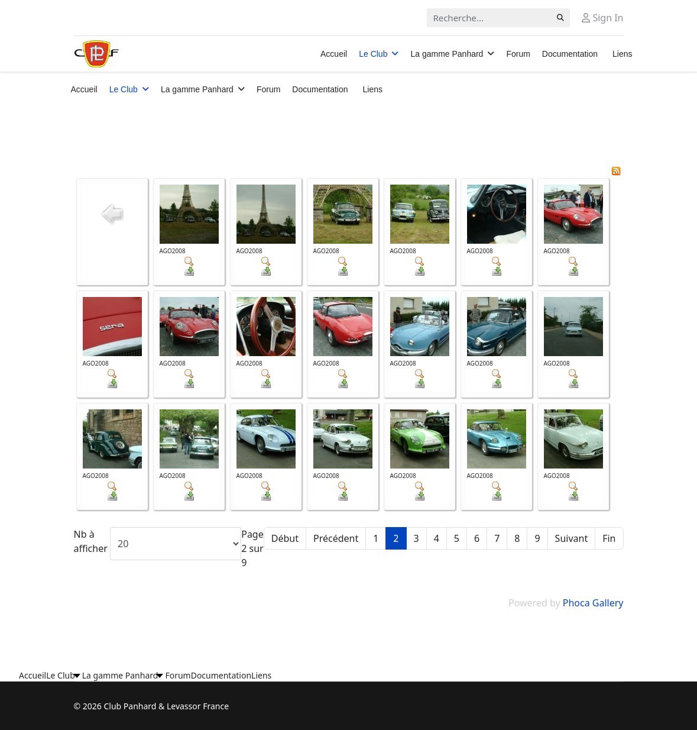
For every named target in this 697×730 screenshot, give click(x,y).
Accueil (333, 54)
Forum (518, 54)
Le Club (373, 54)
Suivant (571, 538)
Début (285, 538)
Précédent (335, 538)
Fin (608, 538)
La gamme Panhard (446, 54)
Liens (622, 54)
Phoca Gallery (593, 602)
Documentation (570, 54)
